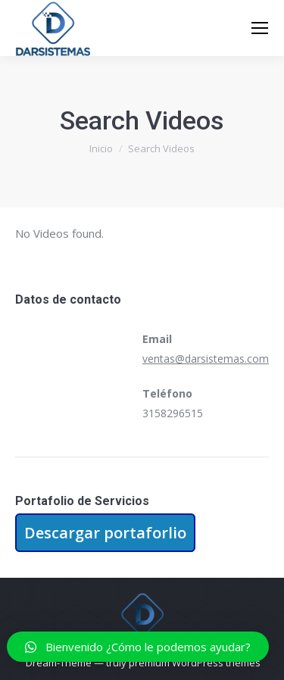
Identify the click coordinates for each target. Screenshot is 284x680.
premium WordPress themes (195, 662)
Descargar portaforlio (105, 532)
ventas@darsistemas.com (205, 358)
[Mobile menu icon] (260, 28)
